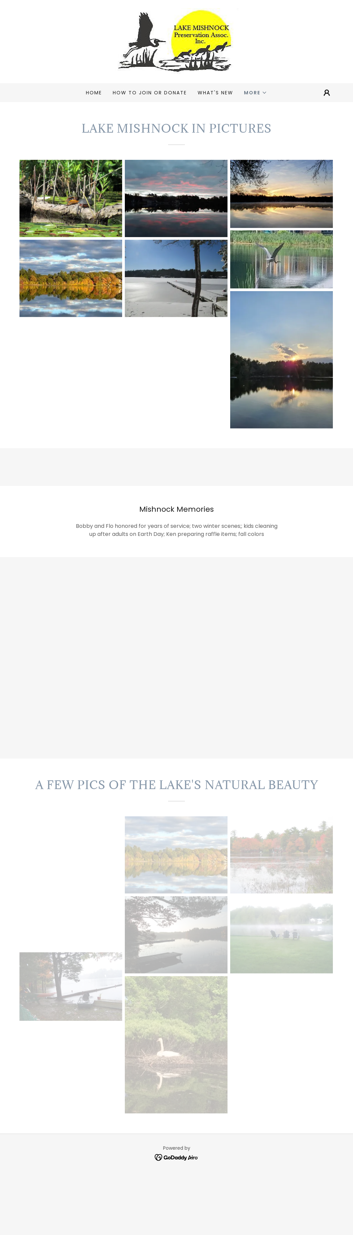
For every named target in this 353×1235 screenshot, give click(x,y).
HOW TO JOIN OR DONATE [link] (150, 92)
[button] (255, 93)
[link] (176, 41)
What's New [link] (215, 92)
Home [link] (94, 92)
